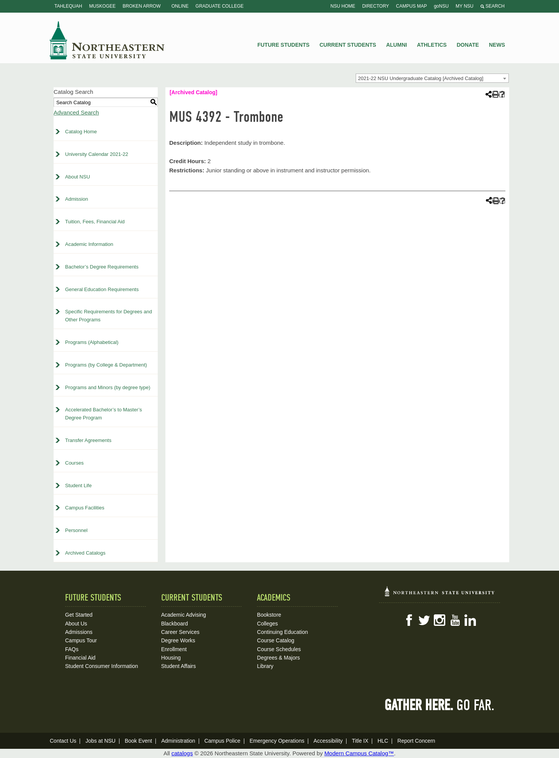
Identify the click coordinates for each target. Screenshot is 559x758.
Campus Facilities (85, 508)
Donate (468, 45)
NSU (107, 40)
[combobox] (432, 78)
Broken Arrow (141, 6)
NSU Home (342, 6)
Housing (171, 658)
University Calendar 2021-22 (96, 154)
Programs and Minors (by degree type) (107, 387)
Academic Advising (183, 615)
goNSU (441, 6)
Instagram (439, 620)
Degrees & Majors (278, 658)
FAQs (71, 649)
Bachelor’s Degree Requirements (102, 267)
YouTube (455, 620)
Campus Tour (81, 640)
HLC (383, 741)
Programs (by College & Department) (106, 365)
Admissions (79, 632)
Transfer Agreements (88, 440)
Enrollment (174, 649)
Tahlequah (68, 6)
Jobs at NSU (100, 741)
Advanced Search (76, 112)
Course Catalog (275, 640)
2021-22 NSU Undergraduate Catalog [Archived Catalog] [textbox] (420, 78)
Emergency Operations (277, 741)
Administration (178, 741)
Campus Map (411, 6)
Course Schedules (279, 649)
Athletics (432, 45)
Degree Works (178, 640)
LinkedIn (470, 620)
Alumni (396, 45)
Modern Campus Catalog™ (359, 753)
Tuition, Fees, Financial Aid (95, 221)
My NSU (464, 6)
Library (265, 666)
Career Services (180, 632)
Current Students (348, 45)
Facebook (409, 620)
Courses (74, 463)
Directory (375, 6)
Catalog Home (81, 131)
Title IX (360, 741)
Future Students (283, 45)
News (497, 45)
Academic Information (89, 244)
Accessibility (328, 741)
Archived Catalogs (85, 553)
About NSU (77, 177)
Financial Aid (80, 658)
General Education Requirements (102, 289)
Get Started (79, 615)
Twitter (424, 620)
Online (180, 6)
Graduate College (220, 6)
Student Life (78, 485)
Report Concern (416, 741)
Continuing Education (282, 632)
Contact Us (63, 741)
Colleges (267, 623)
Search (493, 6)
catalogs (182, 753)
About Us (76, 623)
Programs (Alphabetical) (91, 342)
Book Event (138, 741)
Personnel (76, 530)
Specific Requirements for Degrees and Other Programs (108, 316)
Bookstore (269, 615)
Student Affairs (178, 666)
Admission (76, 199)
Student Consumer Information (101, 666)
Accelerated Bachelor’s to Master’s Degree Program (103, 414)
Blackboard (174, 623)
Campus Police (222, 741)
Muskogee (102, 6)
